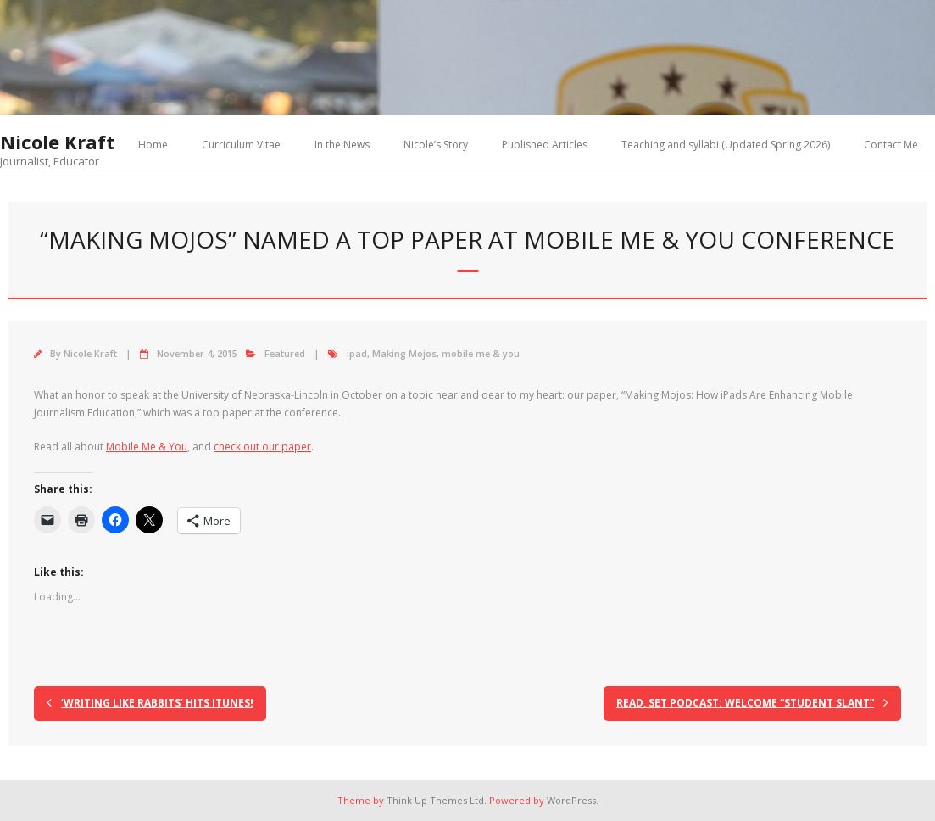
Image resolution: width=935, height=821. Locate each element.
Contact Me (891, 144)
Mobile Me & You (146, 446)
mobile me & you (481, 353)
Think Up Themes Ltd (435, 800)
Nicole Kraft (90, 353)
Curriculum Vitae (241, 144)
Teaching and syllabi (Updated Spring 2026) (725, 144)
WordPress (571, 800)
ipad (357, 353)
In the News (342, 144)
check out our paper (262, 446)
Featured (284, 353)
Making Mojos (404, 353)
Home (153, 144)
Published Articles (544, 144)
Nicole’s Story (435, 144)
